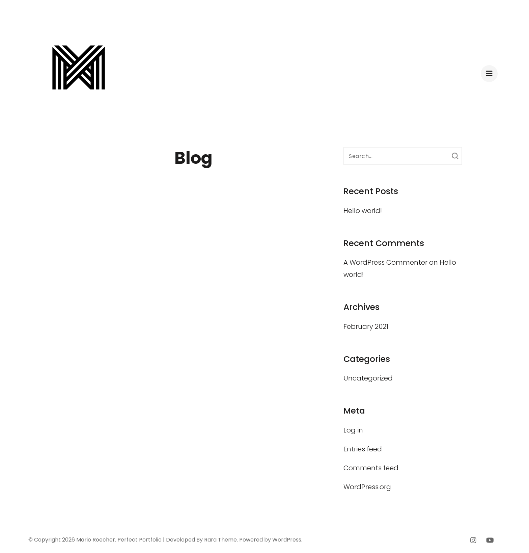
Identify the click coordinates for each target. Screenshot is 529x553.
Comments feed (370, 468)
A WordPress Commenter (385, 262)
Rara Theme (220, 540)
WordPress (286, 540)
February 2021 (365, 326)
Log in (353, 430)
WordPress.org (367, 487)
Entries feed (362, 449)
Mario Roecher (95, 540)
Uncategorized (368, 378)
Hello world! (362, 210)
